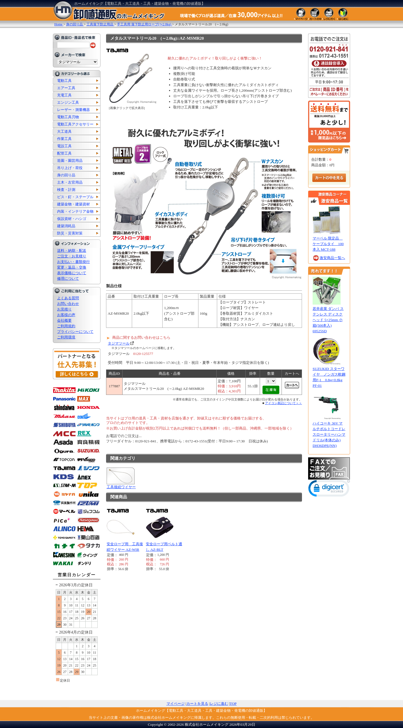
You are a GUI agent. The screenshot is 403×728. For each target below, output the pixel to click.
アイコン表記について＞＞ (283, 403)
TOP (233, 703)
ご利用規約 (66, 326)
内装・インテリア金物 (75, 211)
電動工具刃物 (68, 117)
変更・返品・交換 (71, 267)
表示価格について (71, 273)
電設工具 (64, 146)
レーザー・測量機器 (73, 110)
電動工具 (64, 81)
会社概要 (64, 320)
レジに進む (219, 703)
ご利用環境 (66, 337)
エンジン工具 (68, 102)
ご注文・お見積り (71, 256)
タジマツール (119, 343)
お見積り (64, 309)
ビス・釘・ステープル (75, 197)
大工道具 (64, 131)
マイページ (176, 703)
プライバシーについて (75, 331)
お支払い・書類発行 (73, 262)
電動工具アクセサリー (75, 124)
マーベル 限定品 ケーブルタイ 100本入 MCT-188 (328, 244)
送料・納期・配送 (71, 250)
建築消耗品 (66, 226)
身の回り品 (66, 175)
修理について (68, 278)
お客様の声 (66, 315)
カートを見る (197, 703)
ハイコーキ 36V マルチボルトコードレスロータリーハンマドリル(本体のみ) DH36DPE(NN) (329, 434)
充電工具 (64, 95)
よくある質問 (68, 298)
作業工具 (64, 139)
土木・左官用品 (70, 182)
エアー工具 (66, 88)
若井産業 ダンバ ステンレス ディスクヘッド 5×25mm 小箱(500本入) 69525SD (328, 320)
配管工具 (64, 153)
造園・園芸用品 (70, 160)
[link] (329, 489)
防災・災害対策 (70, 233)
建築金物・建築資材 (73, 204)
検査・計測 (66, 190)
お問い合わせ (68, 304)
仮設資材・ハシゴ (71, 219)
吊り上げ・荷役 (70, 168)
